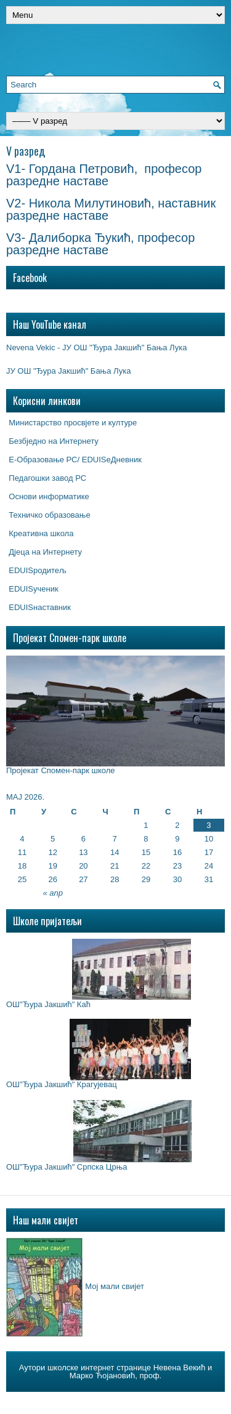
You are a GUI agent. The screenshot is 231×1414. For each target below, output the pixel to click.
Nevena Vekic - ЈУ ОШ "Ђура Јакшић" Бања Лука (96, 347)
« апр (53, 893)
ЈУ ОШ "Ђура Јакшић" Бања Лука (68, 371)
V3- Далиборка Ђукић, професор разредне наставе (100, 244)
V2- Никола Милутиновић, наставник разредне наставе (111, 209)
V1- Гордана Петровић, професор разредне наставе (103, 175)
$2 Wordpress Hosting (188, 1401)
